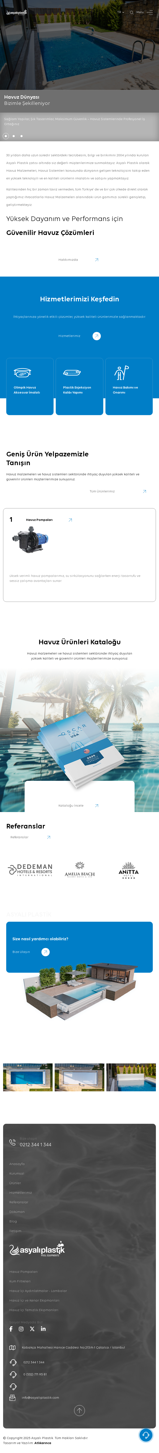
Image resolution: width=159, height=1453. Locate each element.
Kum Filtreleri (20, 1281)
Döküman (17, 1212)
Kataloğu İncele (79, 806)
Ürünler (15, 1183)
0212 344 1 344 (35, 1145)
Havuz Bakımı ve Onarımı (125, 390)
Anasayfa (17, 1164)
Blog (13, 1221)
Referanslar (18, 1202)
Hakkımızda (79, 260)
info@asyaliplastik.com (40, 1398)
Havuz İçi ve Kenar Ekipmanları (34, 1300)
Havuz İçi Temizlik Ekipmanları (33, 1310)
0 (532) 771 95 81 (35, 1374)
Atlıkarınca (42, 1443)
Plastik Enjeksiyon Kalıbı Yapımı (77, 390)
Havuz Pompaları (23, 1272)
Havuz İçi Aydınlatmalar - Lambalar (38, 1291)
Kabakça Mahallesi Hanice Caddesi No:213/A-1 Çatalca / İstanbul (73, 1347)
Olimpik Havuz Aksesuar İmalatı (27, 390)
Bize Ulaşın (31, 952)
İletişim (15, 1231)
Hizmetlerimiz (20, 1193)
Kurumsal (16, 1173)
